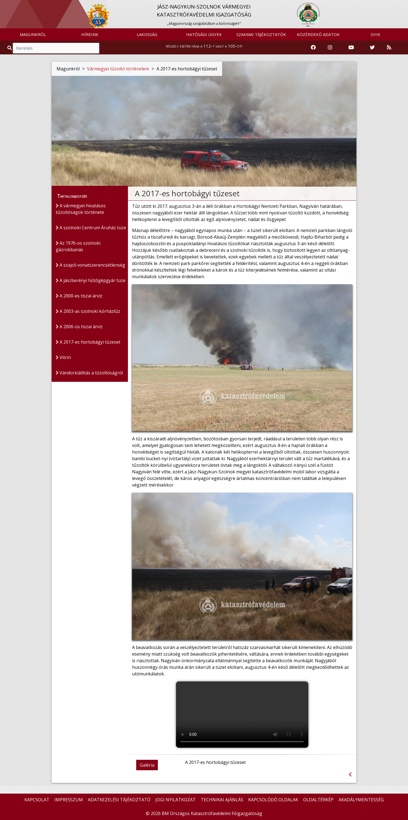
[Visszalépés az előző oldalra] (350, 774)
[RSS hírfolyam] (389, 47)
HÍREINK (89, 34)
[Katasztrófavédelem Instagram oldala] (330, 47)
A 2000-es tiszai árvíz (79, 296)
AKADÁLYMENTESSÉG (361, 800)
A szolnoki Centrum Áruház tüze (91, 228)
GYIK (375, 34)
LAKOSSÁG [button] (147, 34)
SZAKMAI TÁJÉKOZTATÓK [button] (261, 34)
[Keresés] (56, 48)
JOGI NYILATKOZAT (175, 800)
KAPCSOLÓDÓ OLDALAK (273, 800)
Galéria (147, 765)
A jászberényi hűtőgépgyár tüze (90, 281)
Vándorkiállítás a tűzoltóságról (89, 373)
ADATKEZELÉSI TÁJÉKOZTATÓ (119, 800)
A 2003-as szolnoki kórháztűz (88, 311)
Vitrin (63, 358)
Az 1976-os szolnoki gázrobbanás (78, 246)
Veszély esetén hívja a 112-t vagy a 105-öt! (204, 46)
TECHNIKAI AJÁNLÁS (222, 800)
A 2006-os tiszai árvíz (79, 327)
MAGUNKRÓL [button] (33, 34)
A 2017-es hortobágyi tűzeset (88, 342)
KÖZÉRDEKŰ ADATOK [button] (318, 34)
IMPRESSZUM (68, 800)
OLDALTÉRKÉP (318, 800)
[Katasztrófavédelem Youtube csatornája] (351, 47)
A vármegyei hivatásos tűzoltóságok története (81, 209)
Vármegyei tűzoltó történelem (118, 69)
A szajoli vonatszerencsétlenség (90, 265)
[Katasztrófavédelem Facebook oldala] (313, 47)
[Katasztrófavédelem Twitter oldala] (372, 47)
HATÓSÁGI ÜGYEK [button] (204, 34)
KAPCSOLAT (36, 800)
